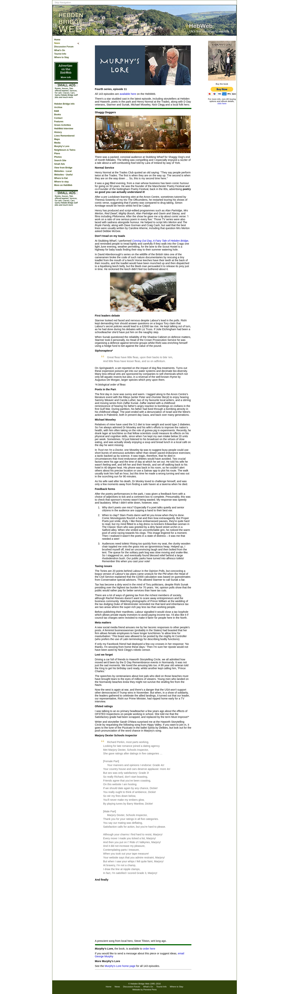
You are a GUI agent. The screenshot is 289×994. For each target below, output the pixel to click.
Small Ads (59, 164)
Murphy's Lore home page (120, 965)
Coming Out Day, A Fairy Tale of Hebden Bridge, (160, 240)
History (58, 132)
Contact (58, 118)
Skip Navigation (63, 2)
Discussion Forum (64, 46)
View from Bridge (63, 167)
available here (128, 93)
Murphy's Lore (61, 146)
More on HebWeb (63, 185)
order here (149, 948)
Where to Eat (61, 178)
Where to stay (61, 181)
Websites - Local (63, 171)
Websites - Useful (63, 174)
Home (57, 39)
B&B (56, 111)
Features (58, 121)
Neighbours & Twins (64, 150)
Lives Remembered (64, 135)
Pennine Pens (150, 989)
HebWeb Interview (63, 128)
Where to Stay (61, 57)
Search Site (60, 160)
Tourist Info (60, 54)
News (57, 43)
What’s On (59, 50)
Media (57, 142)
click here (222, 103)
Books (57, 114)
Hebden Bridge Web (140, 984)
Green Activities (62, 125)
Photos (58, 157)
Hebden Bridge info (64, 104)
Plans (57, 153)
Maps (57, 139)
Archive (58, 107)
